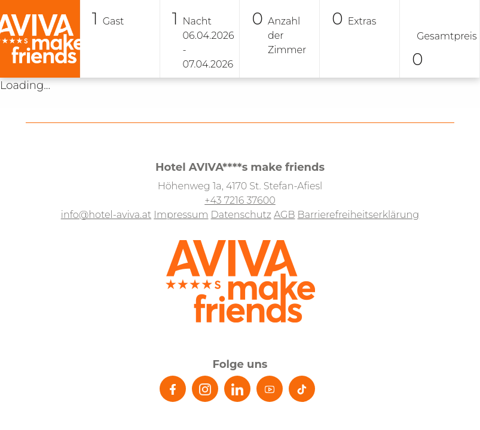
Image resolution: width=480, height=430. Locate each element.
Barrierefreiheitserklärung (359, 214)
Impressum (181, 214)
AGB (284, 214)
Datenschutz (241, 214)
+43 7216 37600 (240, 200)
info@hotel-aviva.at (106, 214)
